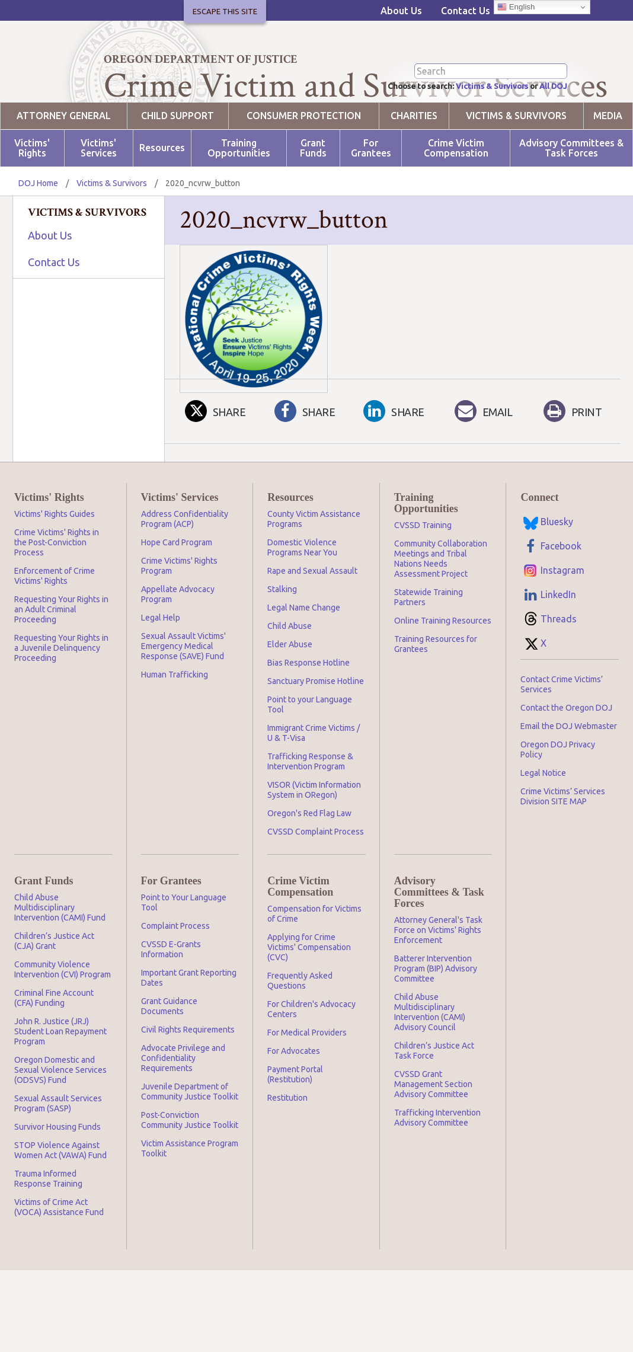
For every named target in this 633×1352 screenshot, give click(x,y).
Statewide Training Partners (428, 640)
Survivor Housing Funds (57, 1169)
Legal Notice (543, 815)
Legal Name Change (303, 650)
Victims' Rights (32, 191)
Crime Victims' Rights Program (179, 608)
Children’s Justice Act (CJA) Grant (54, 983)
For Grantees (371, 191)
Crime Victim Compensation (456, 191)
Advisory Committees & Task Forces (571, 191)
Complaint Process (175, 968)
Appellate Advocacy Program (178, 637)
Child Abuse (289, 668)
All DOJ (550, 128)
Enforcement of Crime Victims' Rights (54, 618)
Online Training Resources (442, 663)
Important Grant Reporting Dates (188, 1020)
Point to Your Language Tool (183, 945)
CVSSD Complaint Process (315, 874)
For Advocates (293, 1093)
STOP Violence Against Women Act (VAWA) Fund (60, 1193)
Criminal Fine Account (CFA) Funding (54, 1040)
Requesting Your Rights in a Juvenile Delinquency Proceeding (61, 690)
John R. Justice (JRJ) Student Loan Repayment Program (60, 1074)
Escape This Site (225, 11)
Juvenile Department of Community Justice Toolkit (189, 1134)
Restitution (287, 1140)
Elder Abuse (289, 687)
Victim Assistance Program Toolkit (189, 1191)
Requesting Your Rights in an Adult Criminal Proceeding (61, 652)
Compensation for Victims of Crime (314, 956)
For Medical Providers (307, 1075)
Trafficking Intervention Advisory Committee (437, 1160)
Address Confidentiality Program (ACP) (184, 561)
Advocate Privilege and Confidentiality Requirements (183, 1101)
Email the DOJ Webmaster (568, 769)
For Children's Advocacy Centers (311, 1052)
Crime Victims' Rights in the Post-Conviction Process (56, 585)
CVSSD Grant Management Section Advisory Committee (433, 1127)
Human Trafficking (174, 717)
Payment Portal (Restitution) (295, 1117)
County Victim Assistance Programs (313, 561)
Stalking (282, 632)
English (516, 7)
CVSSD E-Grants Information (171, 992)
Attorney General (64, 159)
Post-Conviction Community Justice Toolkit (189, 1162)
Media (607, 159)
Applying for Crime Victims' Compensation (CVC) (309, 990)
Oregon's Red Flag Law (309, 856)
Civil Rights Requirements (188, 1072)
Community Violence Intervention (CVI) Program (62, 1012)
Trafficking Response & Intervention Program (310, 804)
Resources (162, 191)
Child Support (177, 159)
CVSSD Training (423, 568)
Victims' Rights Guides (54, 556)
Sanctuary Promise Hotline (315, 723)
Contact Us (465, 10)
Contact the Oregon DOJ (566, 750)
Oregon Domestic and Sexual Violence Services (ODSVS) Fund (60, 1112)
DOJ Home (38, 226)
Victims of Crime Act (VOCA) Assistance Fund (59, 1250)
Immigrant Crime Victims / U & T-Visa (313, 775)
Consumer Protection (304, 159)
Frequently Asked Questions (300, 1023)
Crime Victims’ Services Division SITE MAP (562, 839)
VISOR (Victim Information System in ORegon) (314, 832)
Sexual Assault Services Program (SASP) (58, 1146)
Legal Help (160, 660)
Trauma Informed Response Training (48, 1221)
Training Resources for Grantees (435, 686)
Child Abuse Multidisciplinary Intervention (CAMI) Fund (59, 950)
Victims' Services (99, 191)
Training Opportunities (238, 191)
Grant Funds (313, 191)
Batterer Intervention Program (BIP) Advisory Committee (435, 1011)
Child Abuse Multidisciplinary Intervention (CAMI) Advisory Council (429, 1055)
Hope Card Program (176, 585)
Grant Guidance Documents (169, 1049)
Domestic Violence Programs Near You (302, 590)
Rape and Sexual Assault (312, 613)
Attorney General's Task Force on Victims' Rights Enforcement (438, 972)
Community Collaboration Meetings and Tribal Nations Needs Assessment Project (440, 601)
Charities (414, 159)
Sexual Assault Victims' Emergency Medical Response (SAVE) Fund (183, 689)
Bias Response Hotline (308, 705)
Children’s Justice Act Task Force (434, 1093)
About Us (401, 10)
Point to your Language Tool (309, 747)
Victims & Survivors (476, 128)
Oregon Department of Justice (201, 59)
